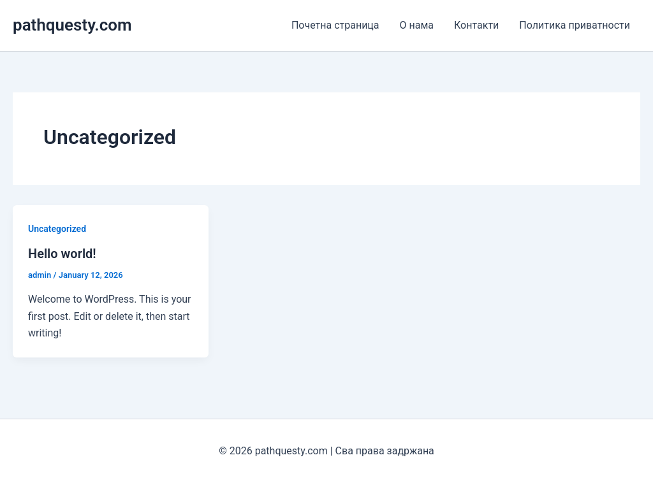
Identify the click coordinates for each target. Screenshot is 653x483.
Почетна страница (335, 25)
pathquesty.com (72, 24)
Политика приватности (574, 25)
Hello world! (62, 253)
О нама (417, 25)
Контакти (476, 25)
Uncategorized (57, 229)
